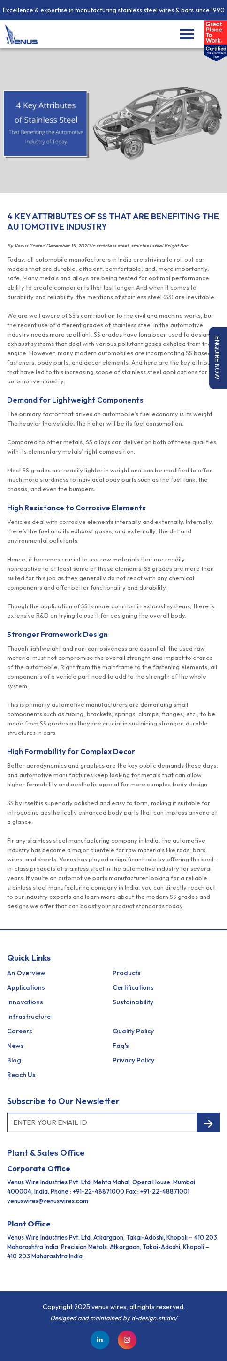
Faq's (121, 1045)
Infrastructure (29, 1016)
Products (127, 973)
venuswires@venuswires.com (47, 1200)
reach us (21, 1074)
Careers (19, 1031)
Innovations (25, 1002)
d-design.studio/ (154, 1318)
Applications (26, 987)
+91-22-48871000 (98, 1191)
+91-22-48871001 (164, 1191)
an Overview (26, 973)
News (15, 1045)
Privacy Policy (133, 1060)
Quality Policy (133, 1031)
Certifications (133, 987)
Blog (14, 1060)
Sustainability (133, 1002)
